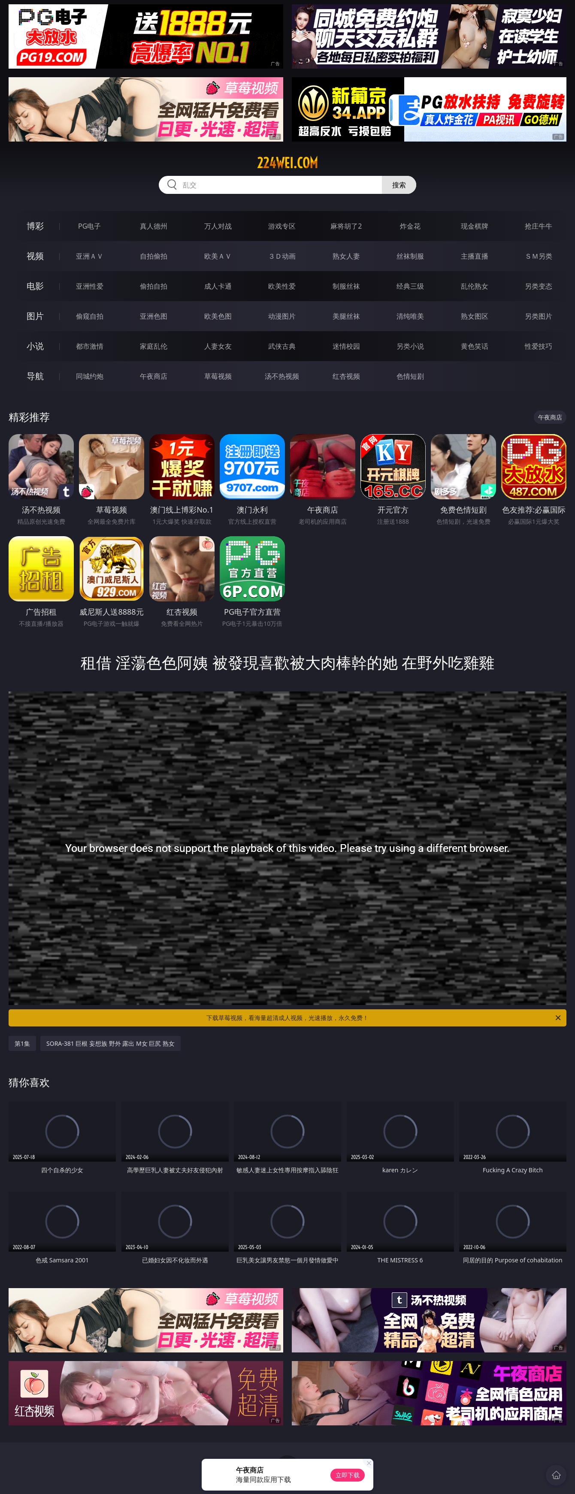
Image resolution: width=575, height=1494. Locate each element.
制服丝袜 (346, 286)
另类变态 (538, 286)
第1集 (22, 1043)
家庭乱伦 (153, 346)
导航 (35, 376)
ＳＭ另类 (538, 256)
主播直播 (474, 256)
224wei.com (287, 163)
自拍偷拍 (153, 256)
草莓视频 (218, 376)
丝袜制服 (410, 256)
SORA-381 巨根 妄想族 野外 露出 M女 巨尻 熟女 (110, 1043)
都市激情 (89, 346)
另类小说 (410, 346)
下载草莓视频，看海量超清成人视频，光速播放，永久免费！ (384, 1018)
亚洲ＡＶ (89, 256)
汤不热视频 (282, 376)
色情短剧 (410, 376)
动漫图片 (282, 316)
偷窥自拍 (89, 316)
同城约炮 (89, 376)
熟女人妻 (346, 256)
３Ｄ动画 (282, 256)
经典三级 (410, 286)
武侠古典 (282, 346)
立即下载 (348, 1475)
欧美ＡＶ (218, 256)
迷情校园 (346, 346)
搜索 (399, 185)
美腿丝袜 (346, 316)
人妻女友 (218, 346)
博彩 (35, 226)
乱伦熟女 (474, 286)
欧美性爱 (282, 286)
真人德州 (153, 226)
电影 (35, 286)
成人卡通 (218, 286)
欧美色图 (218, 316)
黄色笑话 (474, 346)
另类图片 (538, 316)
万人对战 (218, 226)
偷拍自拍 (153, 286)
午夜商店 (153, 376)
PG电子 (89, 226)
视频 (35, 256)
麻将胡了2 (346, 226)
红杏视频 (346, 376)
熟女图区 (474, 316)
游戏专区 (282, 226)
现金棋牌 (474, 226)
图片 (35, 316)
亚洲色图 (153, 316)
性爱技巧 (538, 346)
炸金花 (410, 226)
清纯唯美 (410, 316)
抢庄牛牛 (538, 226)
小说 (35, 346)
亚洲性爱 (89, 286)
